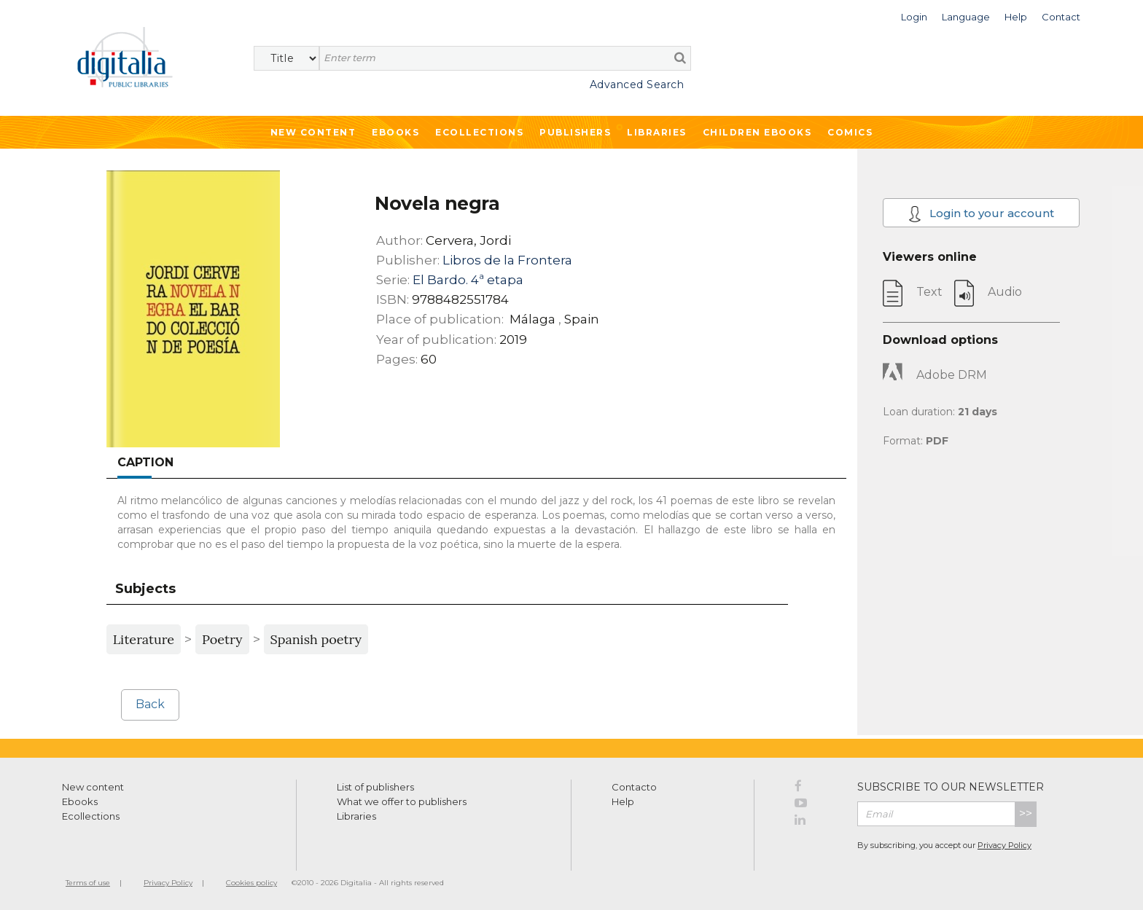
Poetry (222, 639)
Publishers (575, 132)
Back (150, 704)
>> (1025, 813)
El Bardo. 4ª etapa (468, 279)
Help (623, 801)
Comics (850, 132)
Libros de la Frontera (507, 260)
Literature (143, 639)
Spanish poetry (316, 639)
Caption (145, 462)
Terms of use (88, 882)
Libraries (657, 132)
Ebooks (395, 132)
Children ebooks (757, 132)
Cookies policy (251, 882)
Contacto (634, 787)
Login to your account (981, 213)
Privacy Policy (1004, 845)
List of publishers (375, 787)
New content (93, 787)
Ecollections (479, 132)
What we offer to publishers (402, 801)
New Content (313, 132)
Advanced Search (637, 84)
